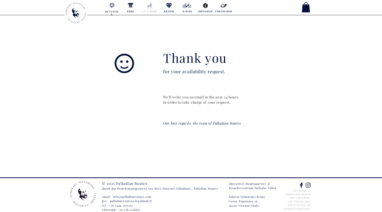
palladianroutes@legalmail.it (131, 201)
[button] (306, 7)
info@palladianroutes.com (132, 197)
